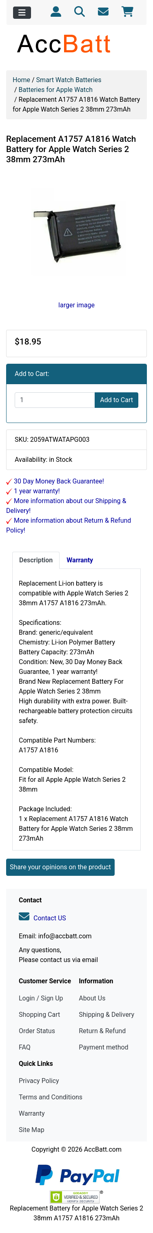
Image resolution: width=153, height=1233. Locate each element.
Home (21, 80)
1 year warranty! (36, 491)
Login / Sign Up (41, 998)
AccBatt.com (103, 1149)
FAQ (25, 1047)
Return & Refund (102, 1031)
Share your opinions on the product (60, 867)
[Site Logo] (76, 43)
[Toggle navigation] (22, 13)
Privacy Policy (39, 1081)
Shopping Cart (39, 1014)
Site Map (31, 1130)
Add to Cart (116, 400)
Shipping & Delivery (106, 1014)
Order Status (37, 1031)
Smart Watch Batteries (69, 80)
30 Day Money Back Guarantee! (58, 481)
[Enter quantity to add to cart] (55, 400)
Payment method (103, 1047)
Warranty (32, 1113)
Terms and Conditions (50, 1097)
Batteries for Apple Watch (56, 90)
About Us (92, 998)
